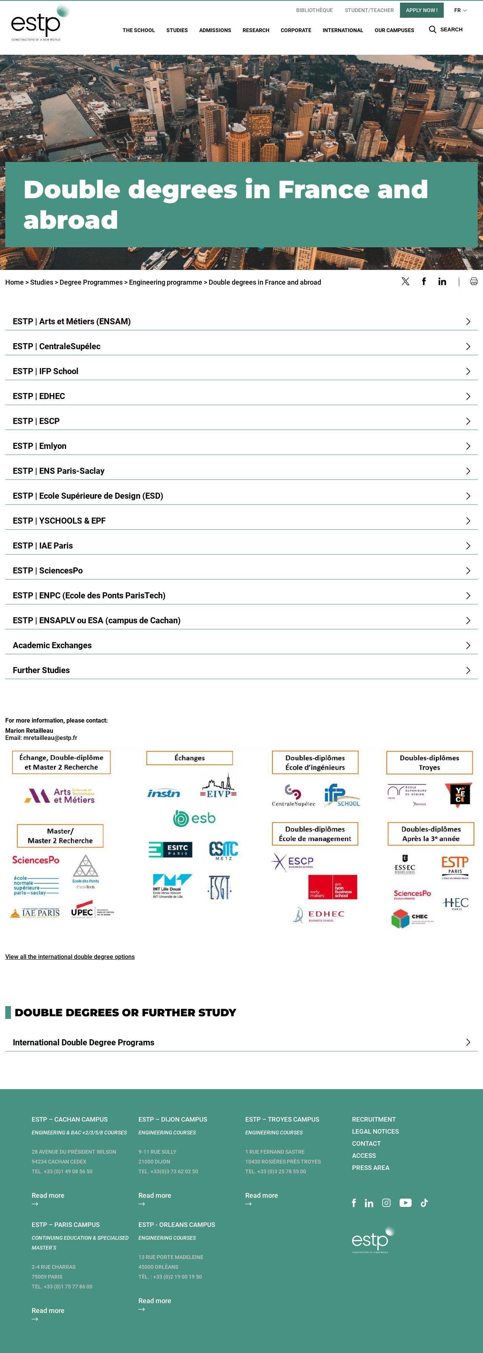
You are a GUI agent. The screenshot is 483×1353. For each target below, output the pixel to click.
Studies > (44, 273)
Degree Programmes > (94, 273)
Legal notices (375, 1122)
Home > (17, 273)
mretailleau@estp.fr (50, 728)
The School (139, 30)
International (343, 30)
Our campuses (394, 30)
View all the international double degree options (70, 947)
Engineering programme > (168, 273)
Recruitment (374, 1110)
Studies (177, 30)
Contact (366, 1134)
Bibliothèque (314, 10)
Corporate (296, 30)
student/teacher (369, 10)
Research (256, 30)
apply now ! (422, 10)
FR (457, 10)
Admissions (215, 30)
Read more (48, 1186)
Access (364, 1146)
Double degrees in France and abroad (265, 273)
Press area (370, 1158)
